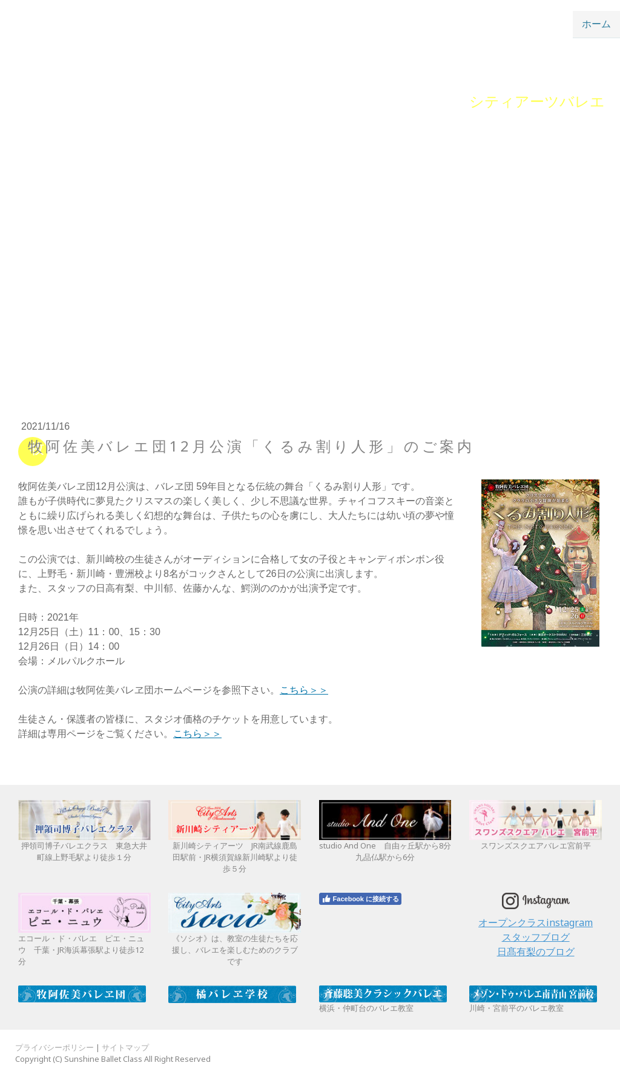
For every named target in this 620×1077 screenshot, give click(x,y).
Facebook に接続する (360, 899)
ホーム (596, 23)
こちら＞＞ (304, 690)
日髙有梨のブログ (536, 951)
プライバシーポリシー (54, 1047)
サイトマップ (125, 1047)
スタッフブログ (536, 937)
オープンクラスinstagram (535, 922)
